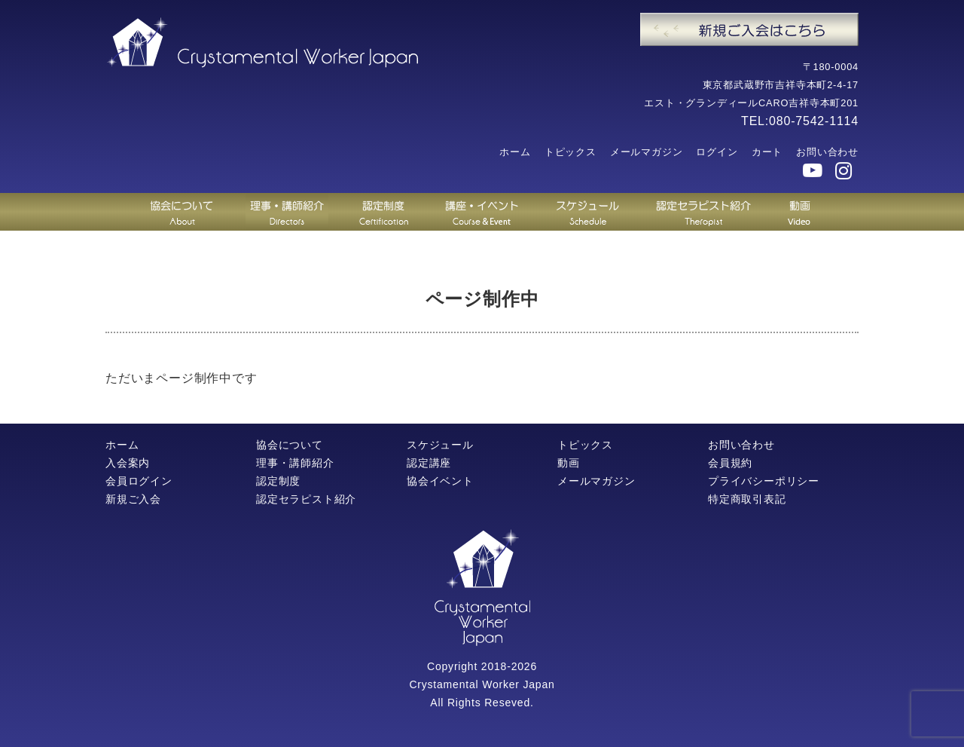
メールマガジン (646, 152)
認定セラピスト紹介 (306, 499)
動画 (568, 463)
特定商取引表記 (747, 499)
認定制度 (278, 481)
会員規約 (730, 463)
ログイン (716, 152)
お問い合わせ (827, 152)
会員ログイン (138, 481)
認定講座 (429, 463)
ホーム (514, 152)
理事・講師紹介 (295, 463)
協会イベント (440, 481)
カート (767, 152)
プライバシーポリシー (763, 481)
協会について (289, 445)
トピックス (570, 152)
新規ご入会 (133, 499)
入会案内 (127, 463)
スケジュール (440, 445)
